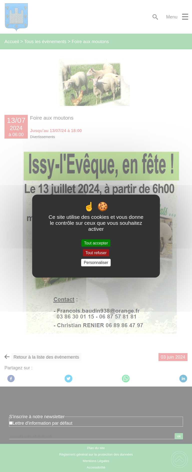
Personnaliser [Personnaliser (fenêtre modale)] (96, 262)
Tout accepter (96, 243)
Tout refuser (96, 253)
